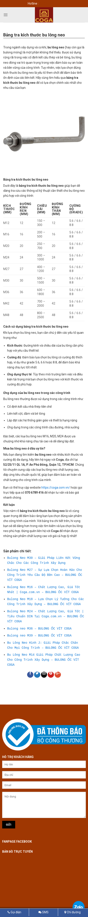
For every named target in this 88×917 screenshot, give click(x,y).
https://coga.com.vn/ (55, 487)
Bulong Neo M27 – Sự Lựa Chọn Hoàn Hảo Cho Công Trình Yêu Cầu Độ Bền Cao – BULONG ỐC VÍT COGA (44, 575)
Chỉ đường (72, 912)
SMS (43, 912)
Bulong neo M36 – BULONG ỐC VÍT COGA (39, 628)
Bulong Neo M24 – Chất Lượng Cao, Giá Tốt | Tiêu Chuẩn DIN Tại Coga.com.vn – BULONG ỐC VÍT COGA (45, 616)
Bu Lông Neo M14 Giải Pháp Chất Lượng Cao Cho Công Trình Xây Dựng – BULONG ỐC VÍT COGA (43, 660)
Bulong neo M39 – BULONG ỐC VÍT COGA (39, 635)
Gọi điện (14, 912)
